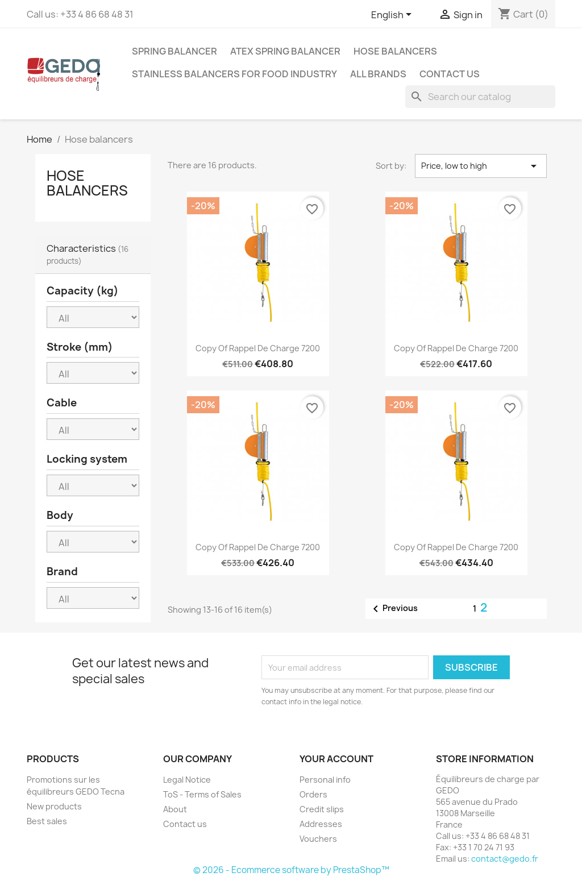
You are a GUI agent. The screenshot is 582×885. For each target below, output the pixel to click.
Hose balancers (395, 51)
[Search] (480, 96)
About (175, 809)
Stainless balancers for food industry (234, 74)
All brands (378, 74)
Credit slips (322, 809)
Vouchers (318, 838)
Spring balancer (174, 51)
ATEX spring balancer (285, 51)
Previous (393, 609)
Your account (336, 759)
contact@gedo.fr (504, 858)
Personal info (325, 779)
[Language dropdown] (393, 15)
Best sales (47, 821)
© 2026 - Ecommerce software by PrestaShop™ (291, 870)
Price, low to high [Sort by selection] (481, 166)
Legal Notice (187, 779)
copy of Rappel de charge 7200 (258, 348)
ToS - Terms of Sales (202, 794)
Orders (313, 794)
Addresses (321, 823)
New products (54, 806)
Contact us (449, 74)
